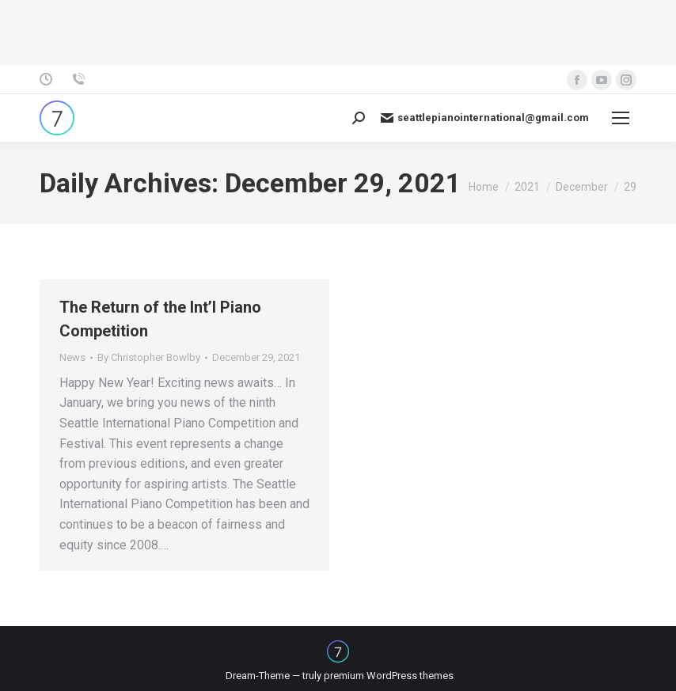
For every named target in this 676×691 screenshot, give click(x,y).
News (72, 357)
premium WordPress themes (389, 676)
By (148, 357)
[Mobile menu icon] (620, 118)
